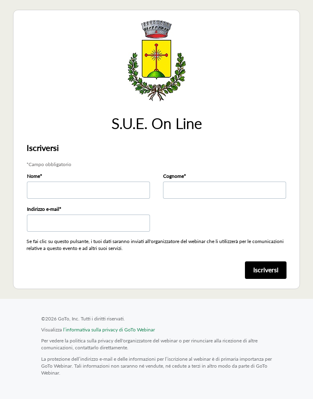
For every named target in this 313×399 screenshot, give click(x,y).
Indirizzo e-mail (43, 209)
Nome (33, 176)
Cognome (173, 176)
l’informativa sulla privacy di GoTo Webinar (109, 330)
